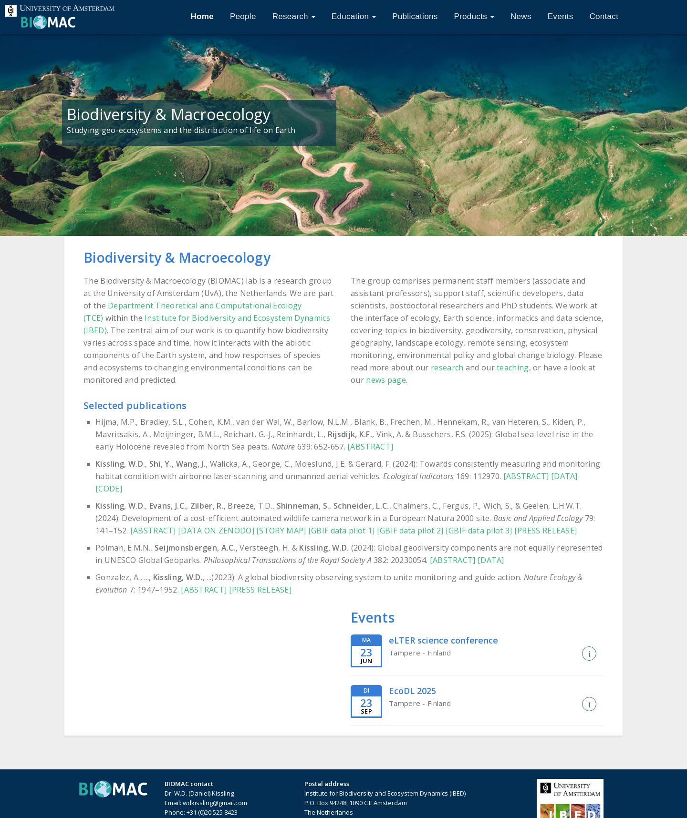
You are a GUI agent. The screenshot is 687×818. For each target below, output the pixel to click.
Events (560, 16)
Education (354, 16)
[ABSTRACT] (370, 446)
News (520, 16)
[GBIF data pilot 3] (479, 530)
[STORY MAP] (281, 530)
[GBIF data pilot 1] (341, 530)
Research (293, 16)
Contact (603, 16)
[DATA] (564, 476)
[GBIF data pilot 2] (410, 530)
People (243, 16)
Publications (414, 16)
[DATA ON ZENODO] (216, 530)
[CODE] (108, 488)
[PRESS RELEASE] (545, 530)
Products (474, 16)
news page (386, 380)
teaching (513, 367)
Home (202, 16)
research (447, 367)
